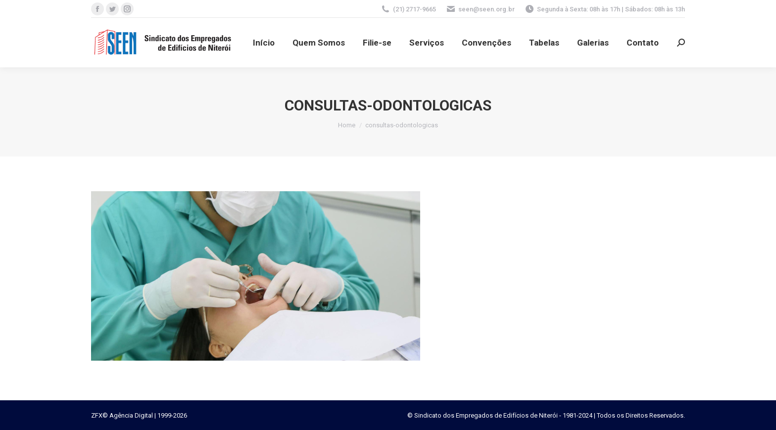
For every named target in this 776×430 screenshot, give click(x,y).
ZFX (96, 415)
